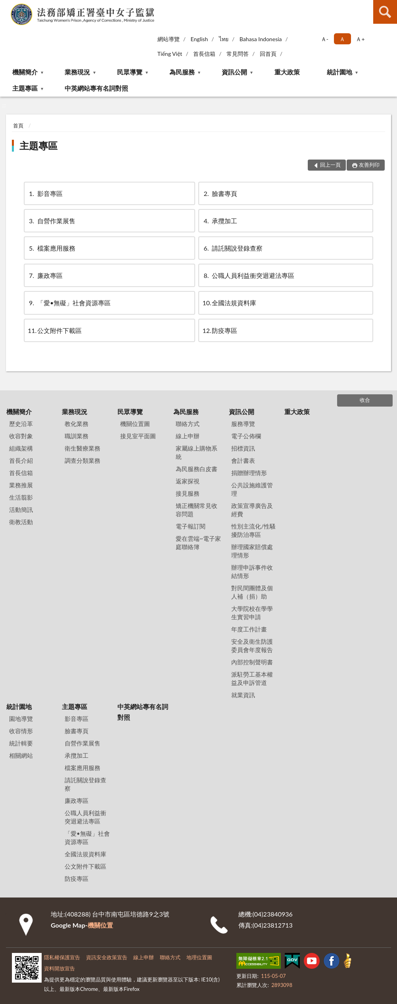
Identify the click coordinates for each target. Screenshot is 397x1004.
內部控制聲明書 (252, 662)
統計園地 (339, 72)
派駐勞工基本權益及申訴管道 (252, 678)
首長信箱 (204, 53)
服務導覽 (243, 423)
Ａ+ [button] (360, 39)
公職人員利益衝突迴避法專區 (248, 275)
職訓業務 (76, 435)
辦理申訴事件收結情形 (252, 571)
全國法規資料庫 (229, 302)
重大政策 (287, 72)
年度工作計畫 (249, 629)
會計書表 (243, 460)
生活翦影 (21, 497)
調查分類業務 (82, 460)
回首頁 (268, 53)
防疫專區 (219, 330)
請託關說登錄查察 (232, 248)
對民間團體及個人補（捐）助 (252, 592)
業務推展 (21, 485)
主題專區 (25, 88)
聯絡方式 (187, 423)
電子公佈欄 (246, 435)
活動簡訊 (21, 509)
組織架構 (21, 448)
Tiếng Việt (169, 53)
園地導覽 (21, 718)
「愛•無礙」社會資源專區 (69, 302)
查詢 (385, 12)
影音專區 (45, 193)
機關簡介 (25, 72)
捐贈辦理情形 (249, 472)
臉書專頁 (219, 193)
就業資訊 (243, 694)
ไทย (223, 39)
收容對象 (21, 435)
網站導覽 (168, 39)
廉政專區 (45, 275)
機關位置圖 (135, 423)
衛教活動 (21, 521)
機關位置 (100, 925)
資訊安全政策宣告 (106, 957)
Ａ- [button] (324, 39)
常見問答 (237, 53)
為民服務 (182, 72)
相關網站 (21, 755)
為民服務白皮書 (196, 468)
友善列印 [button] (369, 165)
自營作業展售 (51, 220)
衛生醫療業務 (82, 448)
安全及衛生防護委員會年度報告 (252, 645)
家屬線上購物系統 (196, 452)
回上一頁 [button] (330, 165)
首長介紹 (21, 460)
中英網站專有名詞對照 (96, 88)
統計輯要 (21, 743)
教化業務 (76, 423)
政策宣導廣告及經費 (252, 509)
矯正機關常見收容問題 (196, 509)
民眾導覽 (129, 72)
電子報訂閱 (190, 526)
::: (6, 6)
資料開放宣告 (59, 968)
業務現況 (77, 72)
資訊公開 (234, 72)
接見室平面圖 (138, 435)
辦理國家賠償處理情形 (252, 551)
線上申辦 (187, 435)
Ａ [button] (342, 39)
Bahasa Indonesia (261, 39)
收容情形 (21, 730)
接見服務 (187, 493)
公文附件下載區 (55, 330)
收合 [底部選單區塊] (365, 400)
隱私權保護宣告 (62, 957)
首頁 (18, 125)
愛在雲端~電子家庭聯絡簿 (198, 542)
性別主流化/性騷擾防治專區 (253, 530)
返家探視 (187, 481)
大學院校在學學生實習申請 (252, 612)
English (199, 39)
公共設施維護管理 (252, 489)
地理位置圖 (199, 957)
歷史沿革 (21, 423)
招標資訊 (243, 448)
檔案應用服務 (51, 248)
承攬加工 (219, 220)
